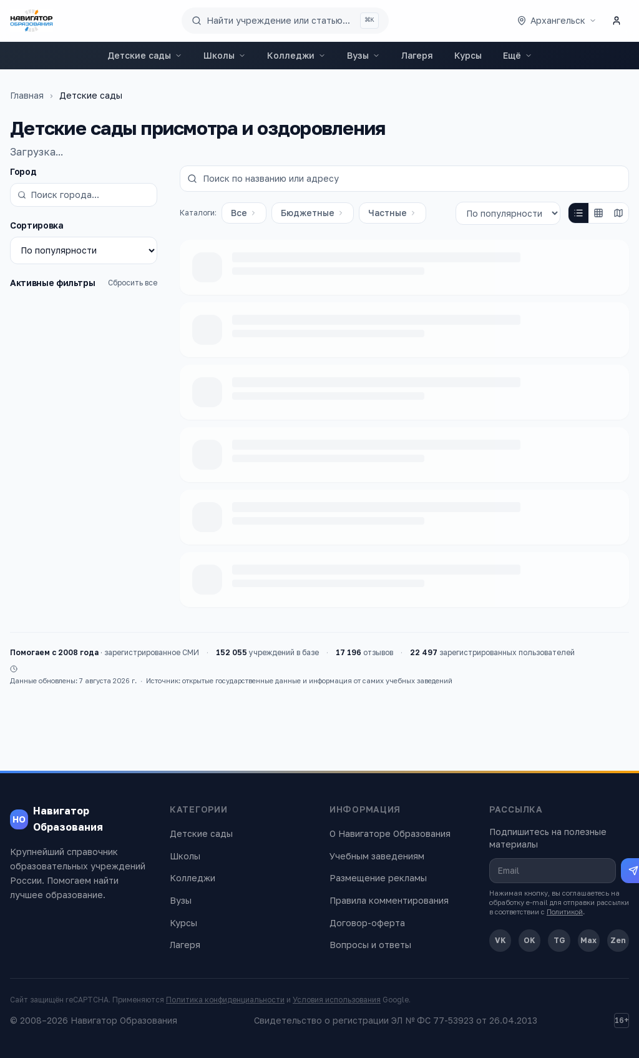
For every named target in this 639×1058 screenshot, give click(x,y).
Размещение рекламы (378, 878)
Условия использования (337, 999)
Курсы (468, 55)
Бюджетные (312, 212)
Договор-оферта (367, 922)
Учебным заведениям (376, 856)
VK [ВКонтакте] (500, 940)
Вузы (363, 55)
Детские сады (144, 55)
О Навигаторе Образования (390, 833)
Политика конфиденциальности (225, 999)
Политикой (565, 911)
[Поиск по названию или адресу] (404, 179)
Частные (392, 212)
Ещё (517, 55)
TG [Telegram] (559, 940)
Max (588, 940)
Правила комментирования (389, 900)
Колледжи (296, 55)
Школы (224, 55)
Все (244, 212)
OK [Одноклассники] (529, 940)
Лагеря (417, 55)
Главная (27, 95)
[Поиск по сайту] (285, 20)
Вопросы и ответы (370, 944)
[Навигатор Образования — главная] (31, 20)
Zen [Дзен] (618, 940)
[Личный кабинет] (616, 20)
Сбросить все (132, 282)
